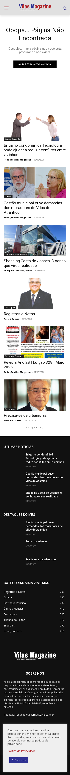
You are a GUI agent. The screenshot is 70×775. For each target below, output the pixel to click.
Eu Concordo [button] (19, 760)
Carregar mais (35, 427)
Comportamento (12, 139)
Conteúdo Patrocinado (16, 254)
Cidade (8, 196)
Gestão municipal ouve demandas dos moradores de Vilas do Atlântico (33, 208)
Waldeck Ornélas (13, 420)
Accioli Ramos (11, 318)
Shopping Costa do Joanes (18, 270)
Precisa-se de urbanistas (25, 415)
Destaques (10, 307)
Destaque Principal (14, 356)
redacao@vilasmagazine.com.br (35, 714)
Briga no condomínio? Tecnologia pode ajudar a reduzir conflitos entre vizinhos (35, 150)
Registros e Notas (19, 314)
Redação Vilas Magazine (17, 159)
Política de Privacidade (21, 751)
